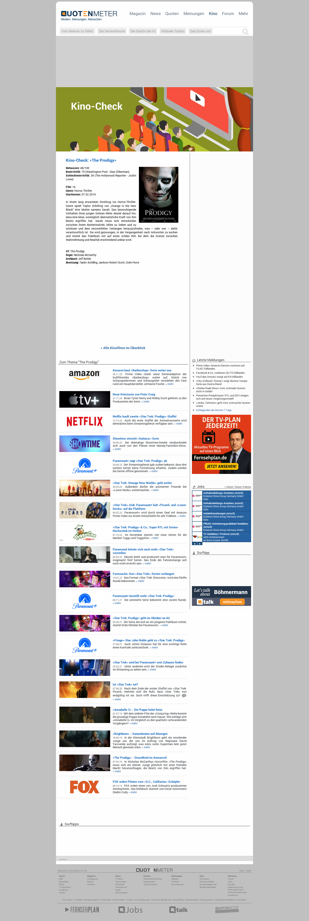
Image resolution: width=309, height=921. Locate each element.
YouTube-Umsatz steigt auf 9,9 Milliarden (219, 376)
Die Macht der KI (143, 31)
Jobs (230, 881)
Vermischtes (120, 881)
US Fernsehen (119, 900)
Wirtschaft (119, 884)
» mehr (169, 384)
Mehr (243, 13)
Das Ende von (200, 31)
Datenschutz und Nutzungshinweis (236, 888)
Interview (91, 884)
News (155, 13)
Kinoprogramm (207, 900)
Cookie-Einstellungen (237, 892)
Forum (228, 13)
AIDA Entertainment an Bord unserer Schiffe (215, 537)
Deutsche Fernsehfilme (225, 900)
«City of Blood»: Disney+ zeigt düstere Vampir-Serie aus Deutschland (222, 382)
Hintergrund (92, 879)
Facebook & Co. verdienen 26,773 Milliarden (220, 373)
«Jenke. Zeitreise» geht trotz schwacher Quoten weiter (223, 404)
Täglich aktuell (150, 884)
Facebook (63, 890)
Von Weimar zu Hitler (77, 31)
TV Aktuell (78, 900)
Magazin (137, 13)
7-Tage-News (65, 887)
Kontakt (231, 884)
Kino (213, 13)
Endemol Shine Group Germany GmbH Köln (218, 496)
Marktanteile (149, 881)
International (121, 887)
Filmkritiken (106, 900)
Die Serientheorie (112, 31)
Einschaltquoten (142, 900)
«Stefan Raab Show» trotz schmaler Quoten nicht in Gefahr (220, 389)
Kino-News (204, 879)
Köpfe (117, 890)
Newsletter (63, 881)
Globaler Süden (172, 31)
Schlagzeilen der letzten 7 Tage (214, 410)
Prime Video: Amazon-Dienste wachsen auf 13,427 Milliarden (220, 367)
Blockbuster (166, 900)
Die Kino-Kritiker (207, 881)
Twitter (62, 892)
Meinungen (193, 13)
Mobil (61, 884)
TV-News (119, 879)
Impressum (233, 895)
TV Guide (155, 900)
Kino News (67, 900)
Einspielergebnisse (208, 884)
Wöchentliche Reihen (152, 879)
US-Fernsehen (121, 892)
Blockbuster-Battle (208, 887)
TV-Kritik (175, 881)
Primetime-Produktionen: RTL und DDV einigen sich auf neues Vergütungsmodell (222, 397)
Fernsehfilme (178, 900)
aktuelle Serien (192, 900)
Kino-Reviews (177, 884)
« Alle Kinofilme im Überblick (123, 348)
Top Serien (241, 900)
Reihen (90, 881)
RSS (61, 879)
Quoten (172, 13)
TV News (130, 900)
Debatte (174, 879)
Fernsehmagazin (91, 900)
